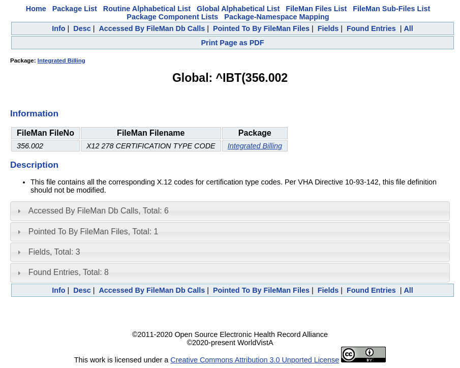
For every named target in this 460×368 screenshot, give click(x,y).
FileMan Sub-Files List (391, 9)
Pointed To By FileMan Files (261, 28)
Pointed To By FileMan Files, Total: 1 (93, 231)
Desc (81, 28)
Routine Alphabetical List (147, 9)
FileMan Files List (316, 9)
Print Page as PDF (232, 43)
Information (34, 113)
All (408, 28)
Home (36, 9)
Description (34, 165)
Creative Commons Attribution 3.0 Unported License (254, 360)
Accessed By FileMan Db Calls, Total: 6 (98, 210)
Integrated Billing (61, 60)
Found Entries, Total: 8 (68, 272)
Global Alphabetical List (238, 9)
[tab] (230, 211)
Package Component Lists (172, 17)
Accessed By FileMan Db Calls (152, 28)
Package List (74, 9)
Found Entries (371, 28)
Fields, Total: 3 (54, 252)
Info (58, 28)
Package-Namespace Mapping (276, 17)
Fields (328, 28)
